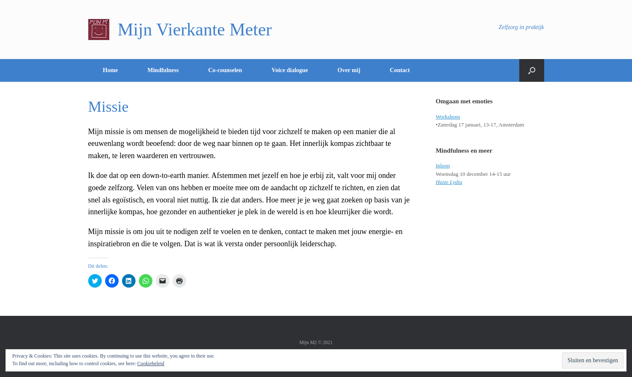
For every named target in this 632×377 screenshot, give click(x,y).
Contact (400, 70)
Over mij (349, 70)
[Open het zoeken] (531, 70)
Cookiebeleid (150, 363)
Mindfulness (163, 70)
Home (110, 70)
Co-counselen (225, 70)
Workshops (448, 116)
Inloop (443, 165)
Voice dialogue (289, 70)
